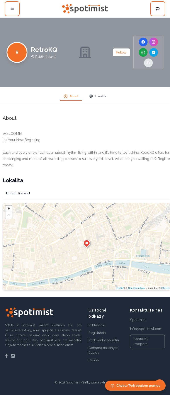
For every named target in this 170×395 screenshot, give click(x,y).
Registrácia (97, 333)
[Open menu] (12, 9)
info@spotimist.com (146, 329)
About (70, 96)
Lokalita (98, 96)
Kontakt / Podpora (141, 341)
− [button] (8, 215)
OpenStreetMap (136, 288)
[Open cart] (158, 9)
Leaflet (120, 288)
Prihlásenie (96, 325)
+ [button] (8, 209)
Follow (121, 52)
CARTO (165, 288)
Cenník (93, 360)
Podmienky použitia (103, 340)
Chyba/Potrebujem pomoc (135, 385)
